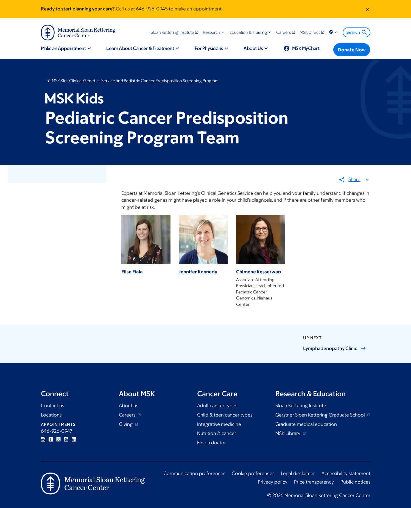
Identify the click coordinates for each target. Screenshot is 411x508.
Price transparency (314, 482)
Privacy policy (272, 482)
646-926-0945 (152, 9)
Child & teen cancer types (224, 415)
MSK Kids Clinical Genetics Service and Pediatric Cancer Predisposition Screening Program (135, 80)
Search (357, 32)
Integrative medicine (219, 424)
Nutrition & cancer (216, 433)
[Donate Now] (351, 49)
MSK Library (288, 433)
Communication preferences (194, 473)
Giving (126, 424)
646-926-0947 (56, 431)
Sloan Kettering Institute (300, 405)
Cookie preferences (253, 473)
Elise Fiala (132, 272)
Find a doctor (211, 442)
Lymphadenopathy (334, 348)
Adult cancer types (217, 405)
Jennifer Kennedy (198, 272)
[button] (214, 32)
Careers (127, 415)
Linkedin (74, 439)
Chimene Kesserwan (258, 272)
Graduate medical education (306, 424)
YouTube (66, 439)
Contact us (52, 405)
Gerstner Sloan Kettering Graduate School (320, 415)
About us (128, 405)
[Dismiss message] (367, 9)
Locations (51, 415)
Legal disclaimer (298, 473)
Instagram (43, 439)
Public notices (355, 482)
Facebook (51, 439)
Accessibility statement (345, 473)
